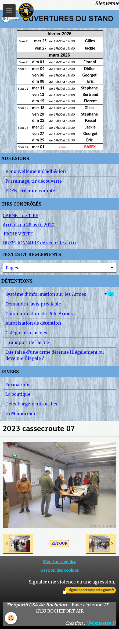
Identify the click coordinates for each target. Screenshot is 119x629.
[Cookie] (11, 618)
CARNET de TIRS (20, 215)
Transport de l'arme (27, 342)
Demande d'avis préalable (33, 304)
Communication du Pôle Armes (39, 313)
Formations (18, 384)
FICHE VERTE (18, 234)
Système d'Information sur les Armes (59, 294)
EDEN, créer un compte (30, 190)
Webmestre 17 (101, 623)
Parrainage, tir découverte (33, 181)
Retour (59, 543)
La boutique (17, 394)
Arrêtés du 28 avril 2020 (29, 224)
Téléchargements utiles (31, 403)
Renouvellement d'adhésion (35, 171)
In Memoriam (20, 413)
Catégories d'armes (26, 332)
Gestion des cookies (59, 570)
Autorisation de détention (33, 323)
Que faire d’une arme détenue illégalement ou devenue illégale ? (54, 355)
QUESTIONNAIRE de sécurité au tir (40, 242)
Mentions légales (59, 561)
